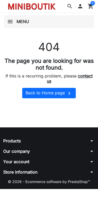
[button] (70, 6)
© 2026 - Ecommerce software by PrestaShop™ (49, 181)
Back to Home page (49, 93)
